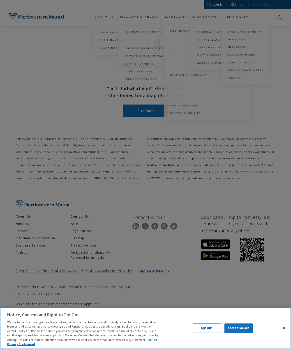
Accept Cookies (238, 328)
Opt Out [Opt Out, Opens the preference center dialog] (206, 328)
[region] (145, 328)
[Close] (284, 328)
